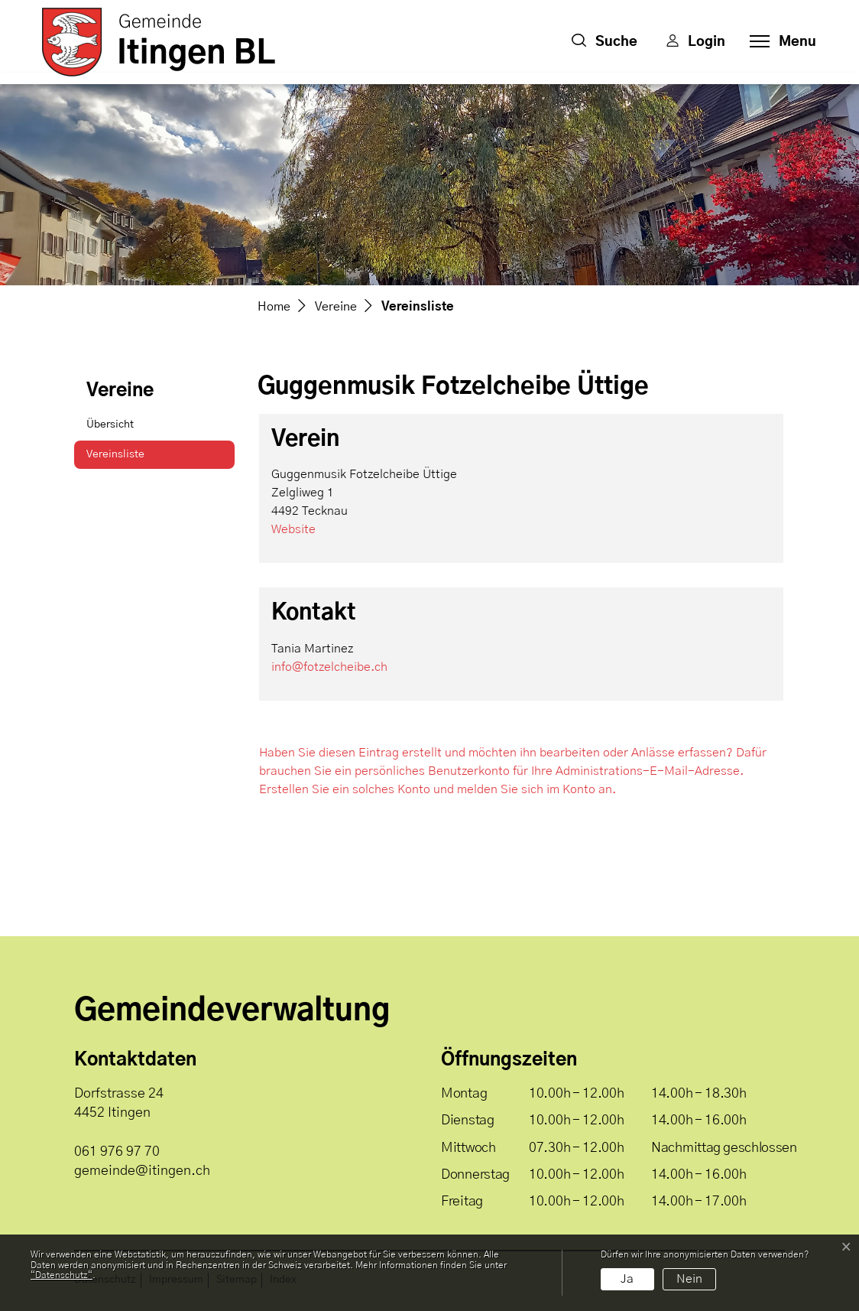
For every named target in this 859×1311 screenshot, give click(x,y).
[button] (604, 42)
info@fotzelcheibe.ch (329, 667)
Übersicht (110, 424)
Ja (627, 1279)
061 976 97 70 (117, 1152)
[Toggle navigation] (778, 42)
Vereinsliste (125, 459)
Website (293, 529)
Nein (689, 1279)
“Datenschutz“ (61, 1275)
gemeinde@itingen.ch (142, 1171)
